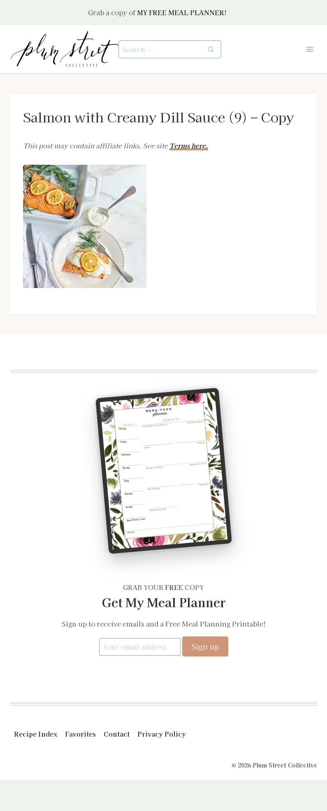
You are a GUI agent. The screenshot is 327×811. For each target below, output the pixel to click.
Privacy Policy (161, 734)
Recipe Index (35, 734)
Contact (117, 734)
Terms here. (188, 145)
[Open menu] (309, 49)
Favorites (80, 734)
